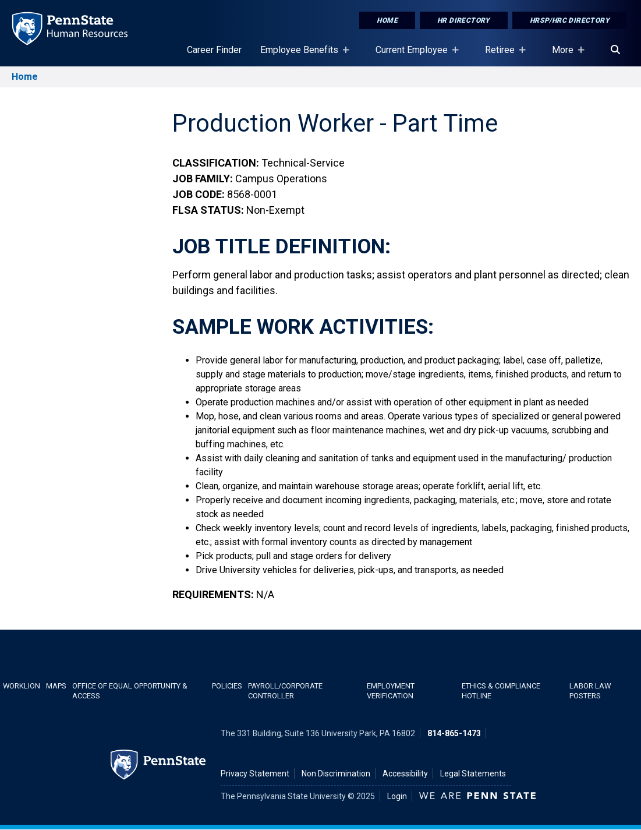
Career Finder (214, 49)
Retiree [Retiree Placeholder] (502, 55)
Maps (56, 685)
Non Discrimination (336, 773)
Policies (227, 685)
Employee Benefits (301, 55)
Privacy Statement (255, 773)
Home (387, 20)
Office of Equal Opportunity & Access (129, 690)
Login (397, 796)
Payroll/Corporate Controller (285, 690)
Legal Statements (473, 773)
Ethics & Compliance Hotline (501, 690)
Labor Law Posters (590, 690)
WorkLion (21, 685)
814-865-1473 (454, 733)
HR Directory (463, 20)
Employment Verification (391, 690)
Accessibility (405, 773)
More (565, 55)
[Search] (615, 50)
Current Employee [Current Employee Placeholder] (414, 55)
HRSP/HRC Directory (570, 20)
